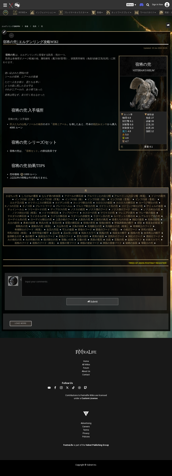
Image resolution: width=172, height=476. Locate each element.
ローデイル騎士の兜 (41, 219)
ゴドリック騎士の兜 (132, 206)
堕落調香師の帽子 (123, 222)
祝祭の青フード (68, 243)
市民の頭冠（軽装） (17, 233)
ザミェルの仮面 (155, 206)
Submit (92, 301)
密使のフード (85, 229)
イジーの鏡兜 (158, 196)
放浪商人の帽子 (152, 233)
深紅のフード (135, 236)
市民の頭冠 (147, 229)
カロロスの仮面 (104, 202)
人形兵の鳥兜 (101, 219)
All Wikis (86, 364)
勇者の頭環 (29, 222)
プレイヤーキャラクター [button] (73, 13)
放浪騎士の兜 (14, 236)
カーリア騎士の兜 (148, 202)
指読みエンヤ (100, 124)
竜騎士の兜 (147, 243)
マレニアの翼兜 (126, 212)
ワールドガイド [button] (145, 13)
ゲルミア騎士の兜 (85, 206)
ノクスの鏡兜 (78, 209)
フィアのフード (70, 212)
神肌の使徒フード (89, 243)
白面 (108, 239)
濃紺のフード (153, 236)
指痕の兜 (135, 233)
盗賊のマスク (135, 239)
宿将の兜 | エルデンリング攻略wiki (30, 42)
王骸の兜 (82, 239)
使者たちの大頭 (120, 219)
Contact (86, 375)
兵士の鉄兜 (13, 222)
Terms (86, 430)
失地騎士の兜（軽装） (117, 226)
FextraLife (68, 445)
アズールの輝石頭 (73, 196)
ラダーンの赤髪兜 (80, 216)
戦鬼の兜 (104, 233)
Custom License (89, 398)
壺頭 (139, 222)
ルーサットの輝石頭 (124, 216)
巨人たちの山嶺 (18, 124)
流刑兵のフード (116, 236)
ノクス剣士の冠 (152, 209)
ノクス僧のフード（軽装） (125, 209)
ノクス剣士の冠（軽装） (25, 212)
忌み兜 (56, 233)
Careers (86, 426)
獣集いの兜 (67, 239)
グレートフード (44, 206)
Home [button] (20, 13)
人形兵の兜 (84, 219)
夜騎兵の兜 (22, 226)
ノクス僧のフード (98, 209)
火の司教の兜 (33, 239)
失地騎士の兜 (95, 226)
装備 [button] (97, 13)
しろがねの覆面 (30, 196)
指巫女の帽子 (120, 233)
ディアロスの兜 (58, 209)
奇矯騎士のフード (142, 226)
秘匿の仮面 (131, 243)
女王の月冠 (52, 229)
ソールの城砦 (36, 124)
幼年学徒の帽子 (40, 233)
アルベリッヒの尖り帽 (99, 196)
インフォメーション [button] (43, 13)
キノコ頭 (27, 206)
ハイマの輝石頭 (50, 212)
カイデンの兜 (62, 202)
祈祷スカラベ (153, 239)
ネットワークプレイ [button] (118, 13)
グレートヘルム (64, 206)
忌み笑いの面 (70, 233)
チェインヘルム (16, 209)
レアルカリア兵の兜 (149, 216)
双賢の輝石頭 (72, 222)
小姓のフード (130, 229)
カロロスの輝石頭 (125, 202)
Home (86, 361)
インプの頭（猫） (97, 199)
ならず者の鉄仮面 (51, 196)
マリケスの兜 (107, 212)
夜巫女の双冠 (153, 222)
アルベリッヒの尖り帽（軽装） (130, 196)
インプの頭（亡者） (25, 199)
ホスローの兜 (90, 212)
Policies (86, 437)
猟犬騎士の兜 (51, 239)
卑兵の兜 (43, 222)
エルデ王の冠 (17, 202)
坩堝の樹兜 (105, 222)
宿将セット (32, 151)
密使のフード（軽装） (107, 229)
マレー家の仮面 (147, 212)
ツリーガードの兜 (37, 209)
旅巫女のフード (46, 236)
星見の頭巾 (83, 236)
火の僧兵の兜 (15, 239)
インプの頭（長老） (146, 199)
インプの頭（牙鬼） (50, 199)
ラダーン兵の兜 (101, 216)
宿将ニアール (60, 124)
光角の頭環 (154, 219)
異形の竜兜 (96, 239)
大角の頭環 (78, 226)
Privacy (86, 433)
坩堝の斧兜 (89, 222)
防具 (34, 26)
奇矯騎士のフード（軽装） (29, 229)
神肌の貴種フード (112, 243)
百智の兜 (119, 239)
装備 (26, 26)
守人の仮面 (68, 229)
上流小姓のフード (65, 219)
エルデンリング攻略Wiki (11, 26)
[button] (131, 5)
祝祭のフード (22, 243)
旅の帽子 (30, 236)
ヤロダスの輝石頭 (17, 216)
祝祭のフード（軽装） (44, 243)
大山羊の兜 (62, 226)
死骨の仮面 (98, 236)
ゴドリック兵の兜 (108, 206)
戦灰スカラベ (88, 233)
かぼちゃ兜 (12, 196)
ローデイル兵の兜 (17, 219)
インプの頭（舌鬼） (120, 199)
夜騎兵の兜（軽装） (42, 226)
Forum (86, 368)
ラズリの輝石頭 (58, 216)
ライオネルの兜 (38, 216)
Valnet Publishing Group (97, 445)
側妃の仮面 (138, 219)
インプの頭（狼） (74, 199)
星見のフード (66, 236)
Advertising (86, 423)
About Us (86, 371)
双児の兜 (57, 222)
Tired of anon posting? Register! (148, 263)
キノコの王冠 (11, 206)
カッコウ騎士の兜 (82, 202)
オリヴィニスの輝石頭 (39, 202)
